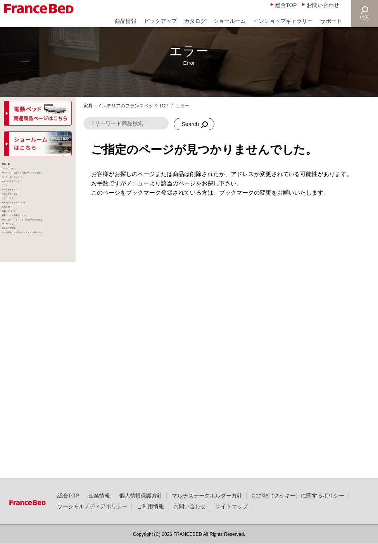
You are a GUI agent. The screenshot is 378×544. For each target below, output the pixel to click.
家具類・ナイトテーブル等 (38, 320)
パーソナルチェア (29, 272)
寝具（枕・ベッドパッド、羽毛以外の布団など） (35, 397)
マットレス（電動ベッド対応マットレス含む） (38, 202)
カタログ (195, 21)
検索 (365, 17)
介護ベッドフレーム (32, 243)
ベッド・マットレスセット (38, 224)
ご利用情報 (150, 519)
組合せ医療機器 (26, 435)
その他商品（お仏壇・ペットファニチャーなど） (38, 453)
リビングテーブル (29, 287)
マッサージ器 (23, 420)
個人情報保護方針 (141, 509)
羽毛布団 (17, 339)
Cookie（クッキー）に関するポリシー (298, 509)
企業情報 (99, 509)
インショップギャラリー (283, 21)
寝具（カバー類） (29, 354)
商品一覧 (17, 169)
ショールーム (229, 21)
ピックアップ (160, 21)
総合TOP (286, 5)
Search (190, 124)
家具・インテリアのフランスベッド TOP (126, 106)
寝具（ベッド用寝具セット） (38, 372)
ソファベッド (23, 302)
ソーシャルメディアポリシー (92, 519)
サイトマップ (231, 519)
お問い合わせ (323, 5)
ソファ (14, 258)
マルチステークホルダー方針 (207, 509)
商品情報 (125, 21)
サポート (331, 21)
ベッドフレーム (26, 184)
